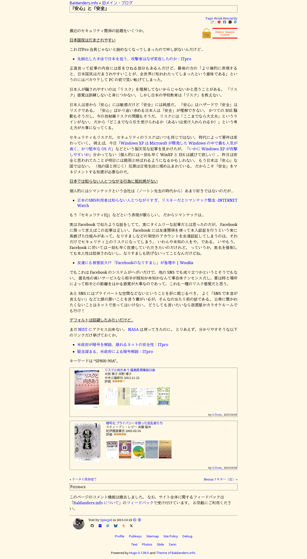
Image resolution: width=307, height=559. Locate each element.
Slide (160, 544)
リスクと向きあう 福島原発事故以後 (130, 370)
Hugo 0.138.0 (139, 553)
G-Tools (217, 414)
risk (219, 18)
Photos (147, 544)
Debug (187, 536)
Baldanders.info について (96, 502)
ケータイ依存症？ (84, 479)
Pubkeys (135, 536)
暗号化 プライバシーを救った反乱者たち (134, 423)
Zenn (172, 544)
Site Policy (170, 536)
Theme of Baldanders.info (175, 553)
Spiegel (106, 520)
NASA (133, 329)
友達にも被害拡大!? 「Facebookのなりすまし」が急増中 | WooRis (135, 262)
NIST (82, 329)
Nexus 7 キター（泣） (219, 479)
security (231, 18)
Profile (119, 536)
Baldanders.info (84, 3)
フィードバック (140, 502)
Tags (209, 18)
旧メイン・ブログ (117, 3)
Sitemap (152, 536)
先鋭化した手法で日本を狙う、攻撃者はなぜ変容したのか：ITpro (134, 58)
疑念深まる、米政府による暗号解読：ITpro (115, 351)
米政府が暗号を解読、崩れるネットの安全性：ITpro (122, 344)
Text (134, 544)
